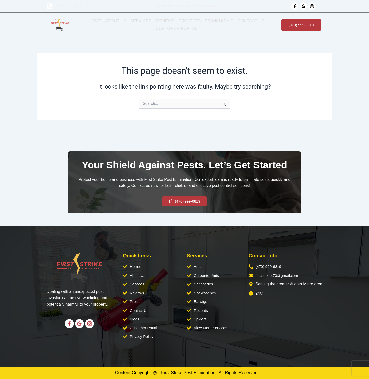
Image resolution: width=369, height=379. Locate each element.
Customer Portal (176, 28)
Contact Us (250, 21)
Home (95, 21)
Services (140, 21)
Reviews (164, 21)
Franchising (219, 21)
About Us (115, 21)
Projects (190, 21)
